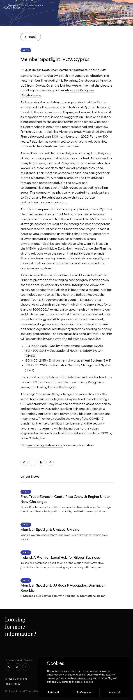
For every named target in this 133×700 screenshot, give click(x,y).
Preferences (84, 692)
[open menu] (127, 7)
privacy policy (84, 678)
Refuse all (53, 692)
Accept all (114, 692)
